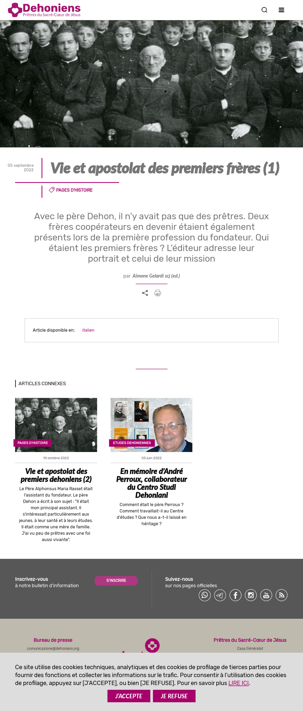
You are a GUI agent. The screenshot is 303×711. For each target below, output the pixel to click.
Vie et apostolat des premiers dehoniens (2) (56, 475)
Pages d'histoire (74, 190)
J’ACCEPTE (128, 696)
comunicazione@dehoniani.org (53, 648)
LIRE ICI (238, 683)
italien (88, 330)
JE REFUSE (174, 696)
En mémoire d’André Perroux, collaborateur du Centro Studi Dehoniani (151, 483)
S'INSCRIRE (116, 580)
